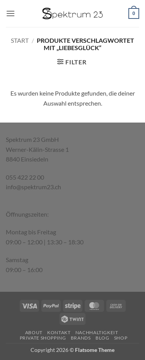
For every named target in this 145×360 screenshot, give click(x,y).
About (34, 332)
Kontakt (58, 332)
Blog (102, 338)
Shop (120, 338)
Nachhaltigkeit (96, 332)
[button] (10, 13)
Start (20, 40)
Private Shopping (43, 338)
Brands (81, 338)
